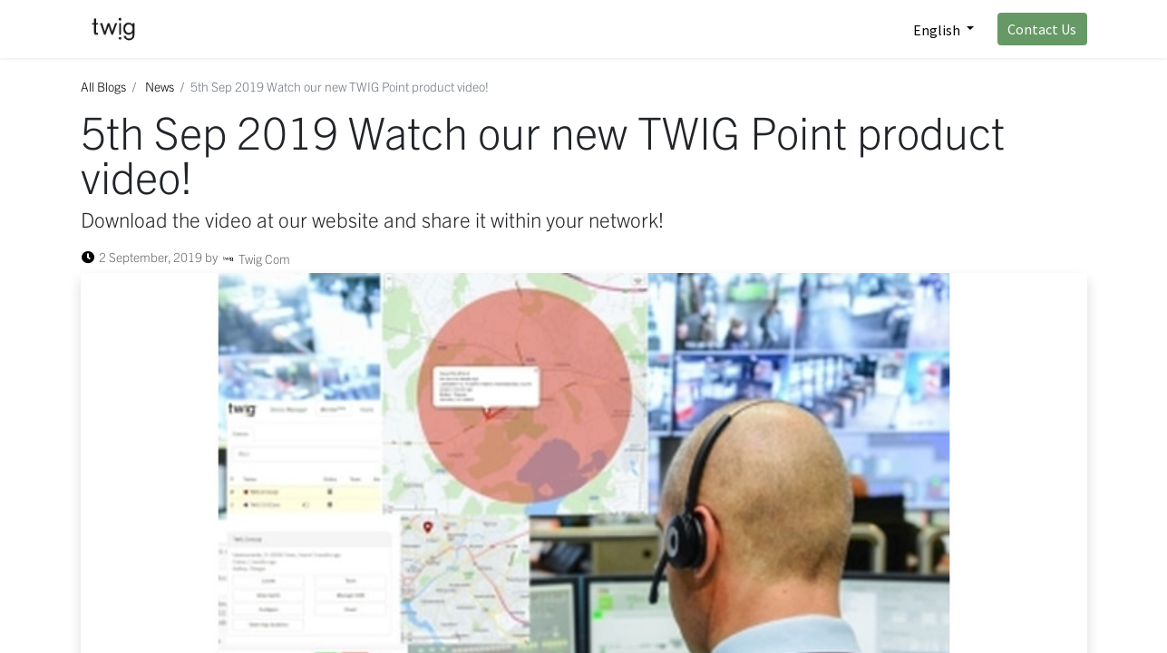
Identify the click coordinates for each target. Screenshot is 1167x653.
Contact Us (1041, 29)
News (159, 86)
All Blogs (103, 86)
